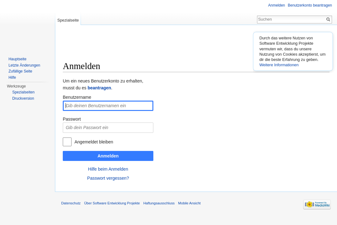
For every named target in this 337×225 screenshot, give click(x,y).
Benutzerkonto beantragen (310, 5)
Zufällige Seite (20, 71)
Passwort (72, 119)
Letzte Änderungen (24, 65)
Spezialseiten (23, 92)
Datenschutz (71, 203)
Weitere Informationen (279, 64)
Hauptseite (17, 59)
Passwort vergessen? (108, 178)
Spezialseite (68, 20)
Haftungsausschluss (159, 203)
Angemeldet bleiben (93, 141)
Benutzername (77, 97)
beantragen (99, 87)
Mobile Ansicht (189, 203)
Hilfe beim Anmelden (108, 169)
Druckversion (23, 98)
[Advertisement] (196, 45)
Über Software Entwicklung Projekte (112, 203)
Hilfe (12, 77)
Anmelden (108, 155)
